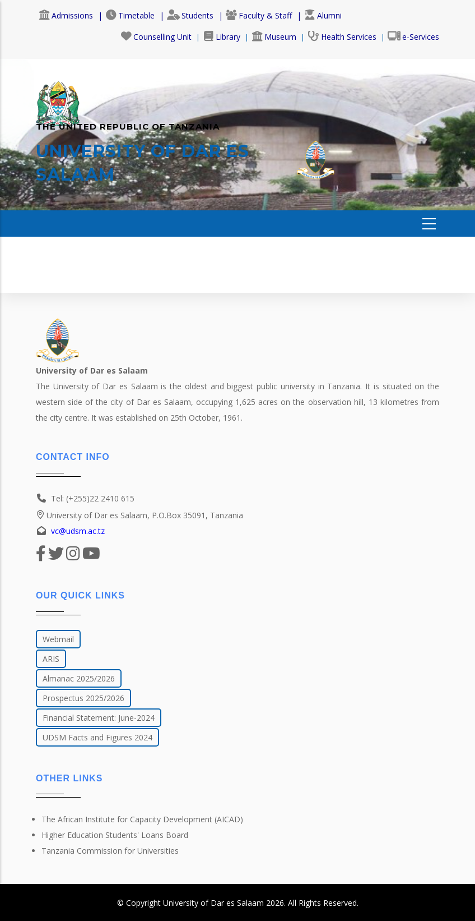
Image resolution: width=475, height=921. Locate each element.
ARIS (51, 658)
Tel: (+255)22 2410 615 (92, 498)
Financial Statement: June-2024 (99, 717)
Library (221, 36)
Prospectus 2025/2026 (83, 698)
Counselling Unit (156, 36)
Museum (274, 36)
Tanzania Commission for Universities (110, 850)
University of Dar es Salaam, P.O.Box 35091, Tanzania (139, 515)
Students (190, 15)
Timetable (130, 15)
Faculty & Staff (259, 15)
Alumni (323, 15)
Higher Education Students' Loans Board (114, 835)
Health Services (342, 36)
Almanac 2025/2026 (79, 678)
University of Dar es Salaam (213, 902)
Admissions (66, 15)
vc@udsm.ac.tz (78, 531)
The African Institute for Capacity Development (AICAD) (142, 819)
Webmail (58, 639)
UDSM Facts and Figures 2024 (97, 737)
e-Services (413, 36)
